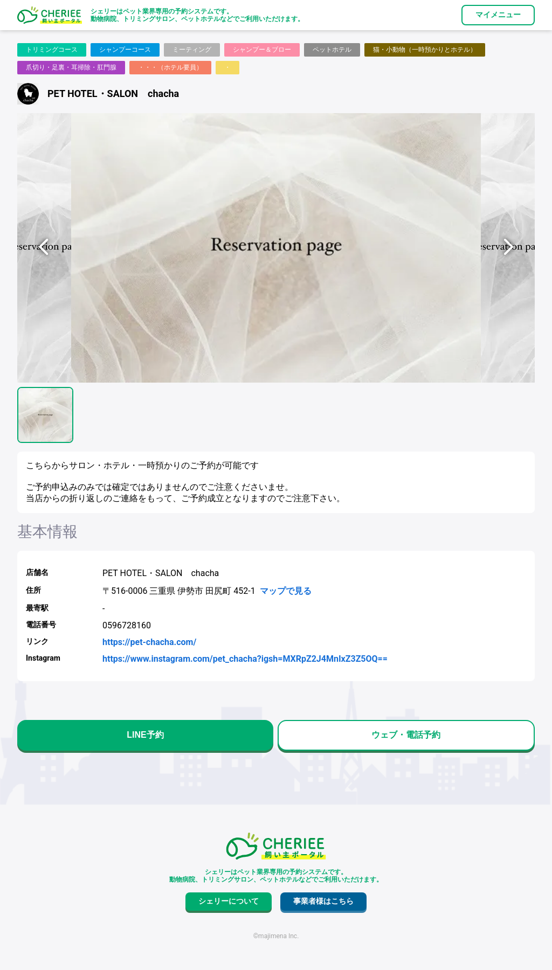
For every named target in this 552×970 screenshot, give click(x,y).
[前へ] (44, 248)
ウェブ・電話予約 (405, 734)
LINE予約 (145, 734)
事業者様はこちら (323, 901)
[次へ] (508, 248)
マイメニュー (498, 14)
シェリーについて (228, 901)
